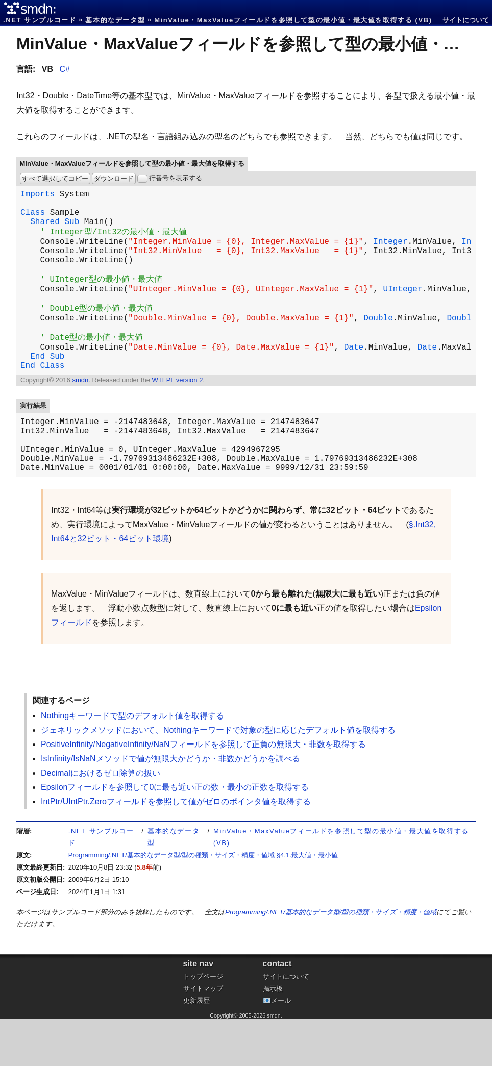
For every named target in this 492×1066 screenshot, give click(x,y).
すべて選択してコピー (55, 178)
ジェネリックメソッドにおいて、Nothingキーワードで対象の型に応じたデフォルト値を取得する (218, 777)
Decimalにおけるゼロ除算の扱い (100, 819)
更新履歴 (196, 1047)
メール (281, 1047)
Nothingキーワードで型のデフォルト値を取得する (132, 762)
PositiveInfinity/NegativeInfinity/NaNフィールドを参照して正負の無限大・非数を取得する (203, 791)
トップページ (203, 1023)
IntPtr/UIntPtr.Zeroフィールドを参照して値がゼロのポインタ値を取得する (176, 848)
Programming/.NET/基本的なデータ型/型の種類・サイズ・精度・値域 (330, 959)
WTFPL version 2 (177, 414)
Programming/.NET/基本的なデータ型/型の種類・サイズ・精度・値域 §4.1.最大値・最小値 (203, 902)
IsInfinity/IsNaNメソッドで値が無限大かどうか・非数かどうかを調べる (170, 805)
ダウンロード (114, 178)
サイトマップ (203, 1035)
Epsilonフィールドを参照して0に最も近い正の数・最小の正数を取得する (175, 834)
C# (64, 69)
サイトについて (465, 20)
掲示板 (273, 1035)
